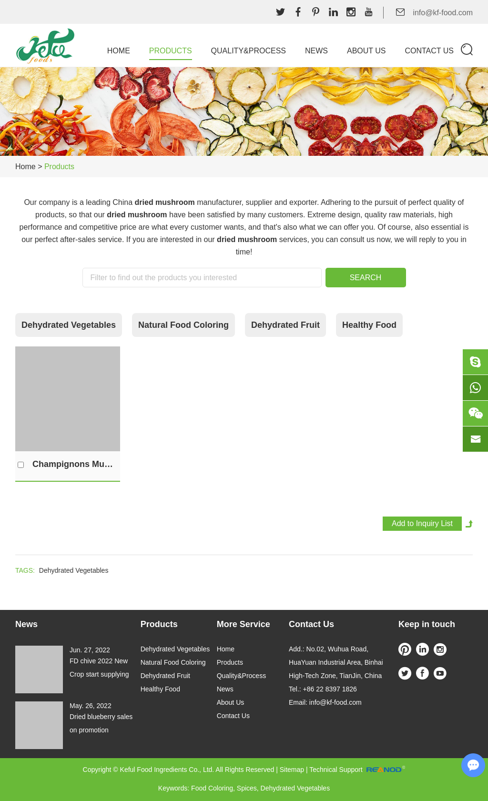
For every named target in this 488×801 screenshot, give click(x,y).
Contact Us (429, 51)
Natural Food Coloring (183, 325)
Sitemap (292, 769)
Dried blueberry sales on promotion (101, 723)
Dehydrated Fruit (285, 325)
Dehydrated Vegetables (68, 325)
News (316, 51)
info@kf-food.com (443, 13)
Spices (247, 788)
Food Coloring (212, 788)
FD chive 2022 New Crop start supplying (99, 667)
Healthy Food (369, 325)
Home (118, 51)
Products (170, 51)
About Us (366, 51)
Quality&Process (248, 51)
